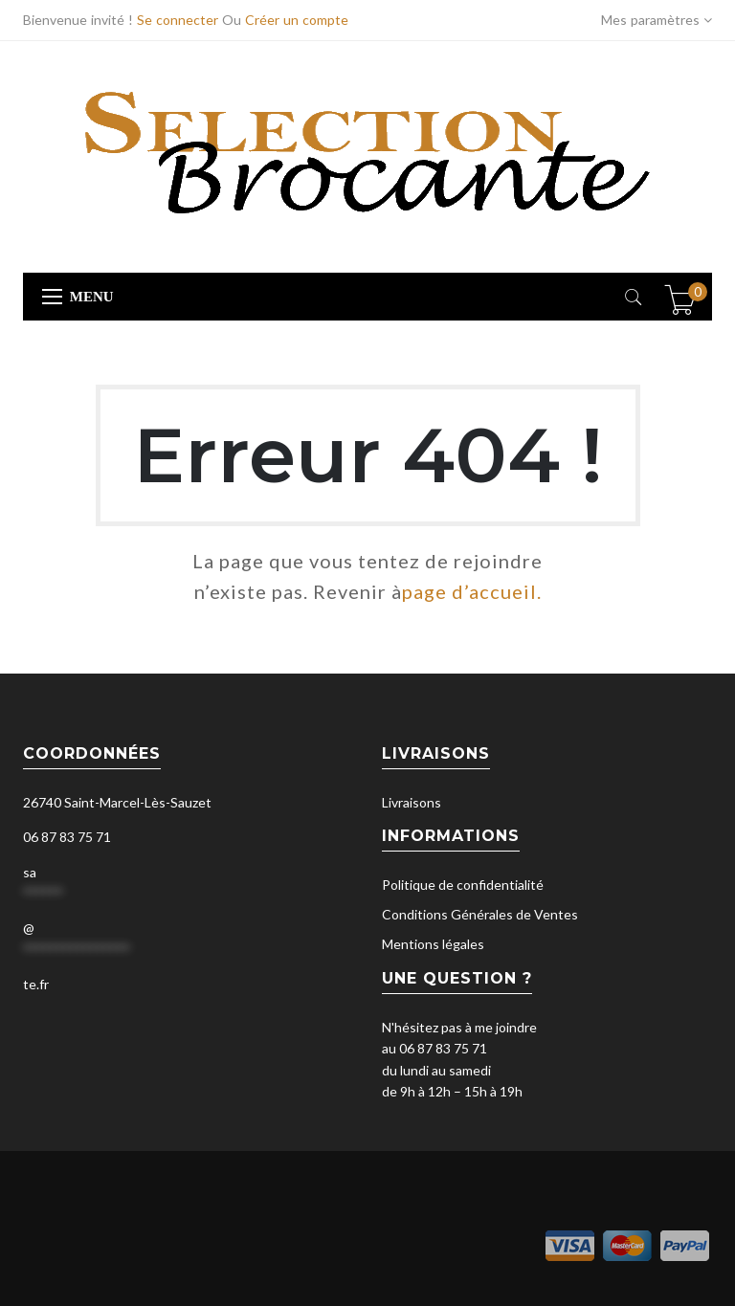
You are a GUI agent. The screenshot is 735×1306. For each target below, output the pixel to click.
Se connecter (177, 19)
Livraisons (411, 802)
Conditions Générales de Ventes (480, 914)
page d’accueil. (472, 591)
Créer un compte (296, 19)
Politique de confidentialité (463, 884)
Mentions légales (433, 944)
